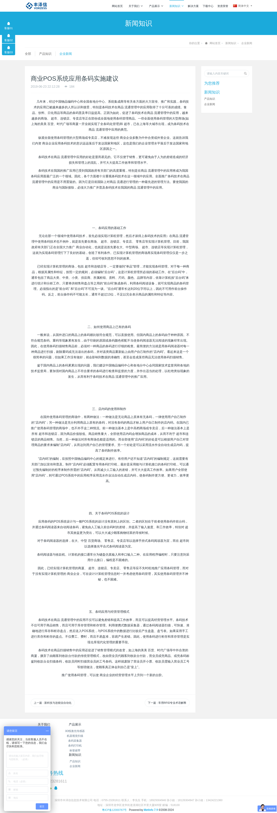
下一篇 (167, 702)
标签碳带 (81, 750)
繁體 (138, 783)
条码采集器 (82, 740)
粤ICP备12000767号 (114, 776)
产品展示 (156, 6)
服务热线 (205, 727)
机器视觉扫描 (82, 735)
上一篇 (52, 702)
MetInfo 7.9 (151, 776)
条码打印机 (82, 745)
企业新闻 (246, 43)
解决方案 (193, 6)
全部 (28, 53)
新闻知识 (176, 6)
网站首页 (117, 6)
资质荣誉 (222, 6)
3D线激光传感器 (82, 731)
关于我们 (136, 6)
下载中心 (208, 6)
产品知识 (45, 53)
